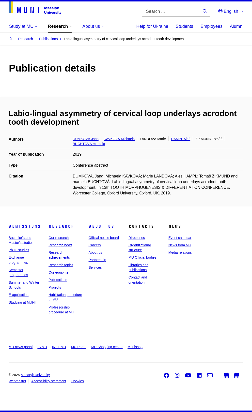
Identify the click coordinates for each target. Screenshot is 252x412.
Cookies (77, 381)
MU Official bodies (142, 257)
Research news (60, 245)
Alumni (236, 26)
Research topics (60, 265)
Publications (57, 280)
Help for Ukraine (152, 26)
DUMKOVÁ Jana (86, 139)
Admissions (25, 226)
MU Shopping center (107, 347)
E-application (19, 295)
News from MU (179, 245)
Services (95, 267)
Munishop (134, 347)
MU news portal (20, 347)
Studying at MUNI (22, 302)
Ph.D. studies (19, 250)
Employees (211, 26)
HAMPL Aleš (180, 139)
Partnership (97, 260)
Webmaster (17, 381)
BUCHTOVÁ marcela (89, 144)
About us (101, 226)
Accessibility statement (48, 381)
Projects (54, 287)
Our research (58, 238)
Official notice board (104, 238)
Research (61, 226)
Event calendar (179, 238)
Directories (136, 238)
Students (184, 26)
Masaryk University (35, 375)
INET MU (59, 347)
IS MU (42, 347)
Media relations (180, 252)
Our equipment (59, 272)
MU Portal (78, 347)
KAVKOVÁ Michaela (119, 139)
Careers (95, 245)
